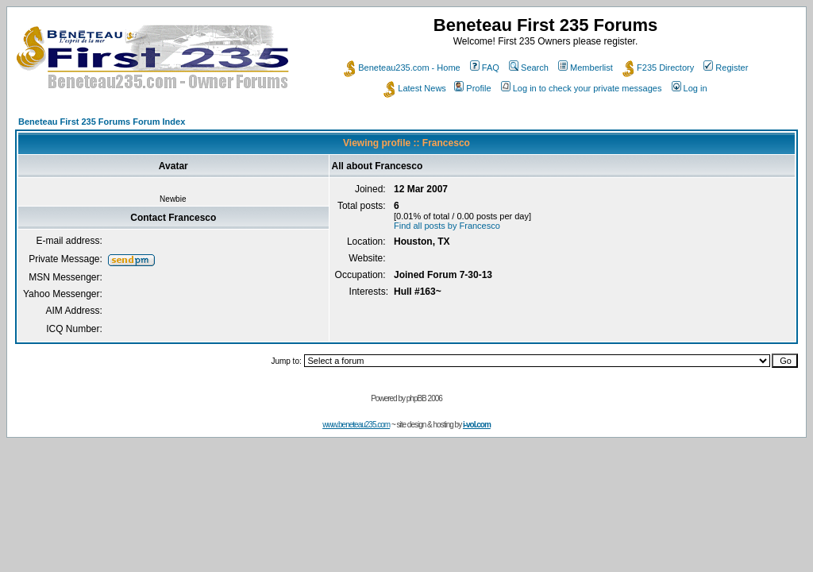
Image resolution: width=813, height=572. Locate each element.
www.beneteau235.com (356, 424)
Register (725, 67)
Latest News (414, 88)
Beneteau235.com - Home (402, 67)
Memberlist (585, 67)
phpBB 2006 (424, 398)
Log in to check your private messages (581, 88)
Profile (472, 88)
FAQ (484, 67)
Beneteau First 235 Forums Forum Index (101, 121)
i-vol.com (477, 424)
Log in (689, 88)
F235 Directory (658, 67)
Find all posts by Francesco (447, 225)
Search (529, 67)
